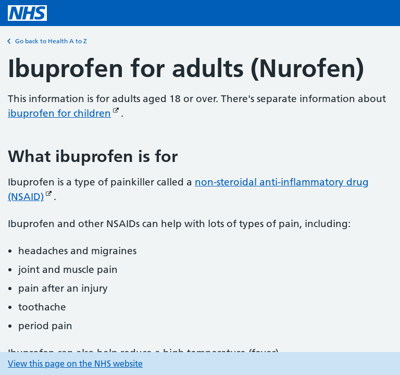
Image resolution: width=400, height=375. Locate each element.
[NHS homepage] (27, 13)
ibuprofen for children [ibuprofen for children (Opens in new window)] (59, 113)
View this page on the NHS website (75, 363)
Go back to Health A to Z (47, 41)
